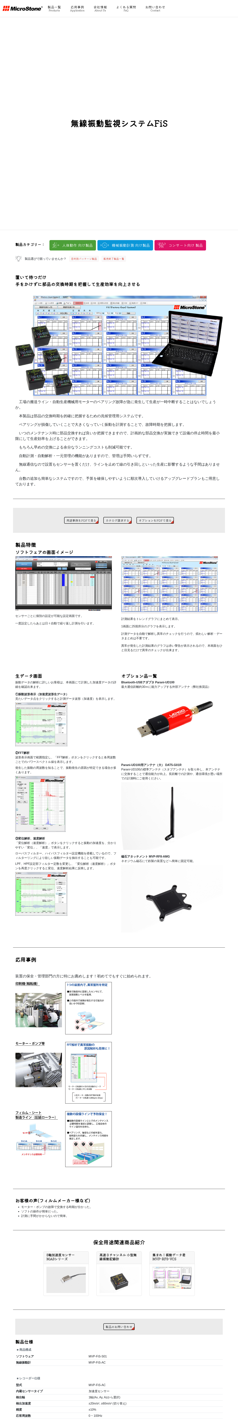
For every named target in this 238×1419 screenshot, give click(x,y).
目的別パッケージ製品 (84, 259)
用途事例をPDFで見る (81, 520)
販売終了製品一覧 (113, 259)
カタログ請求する (117, 520)
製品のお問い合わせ (119, 1326)
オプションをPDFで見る (155, 520)
